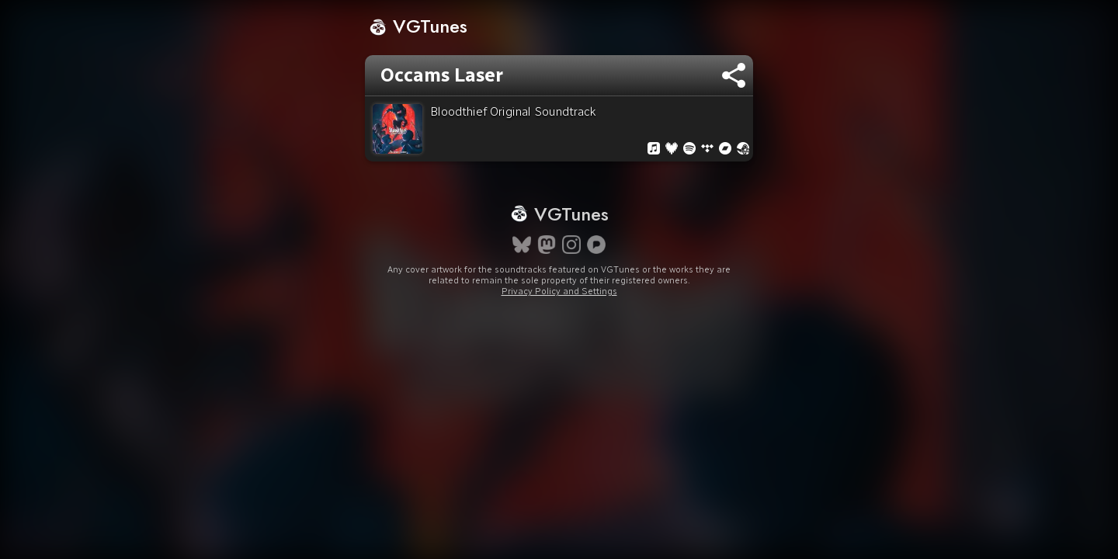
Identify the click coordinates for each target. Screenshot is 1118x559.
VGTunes (418, 26)
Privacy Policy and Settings (559, 319)
